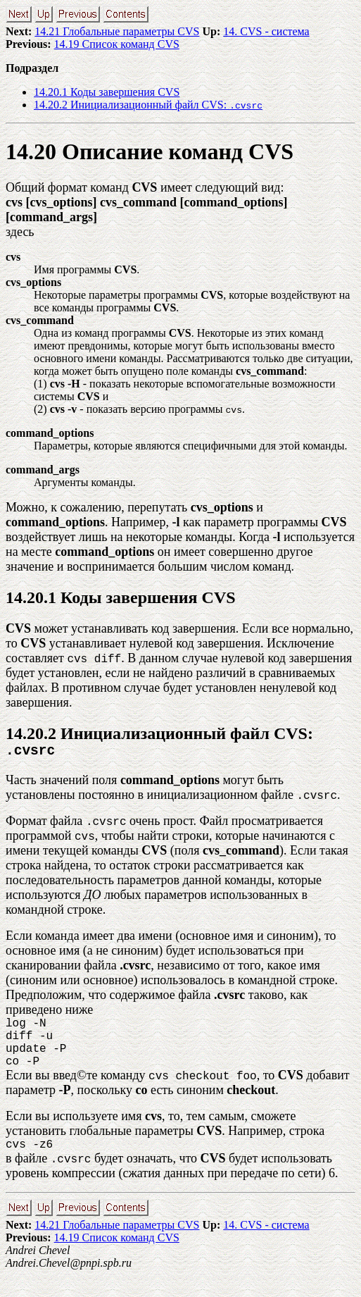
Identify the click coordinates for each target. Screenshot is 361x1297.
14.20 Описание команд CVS (149, 151)
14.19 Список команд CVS (116, 44)
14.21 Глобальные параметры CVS (116, 31)
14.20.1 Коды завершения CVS (106, 92)
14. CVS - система (266, 31)
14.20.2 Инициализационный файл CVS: (148, 105)
